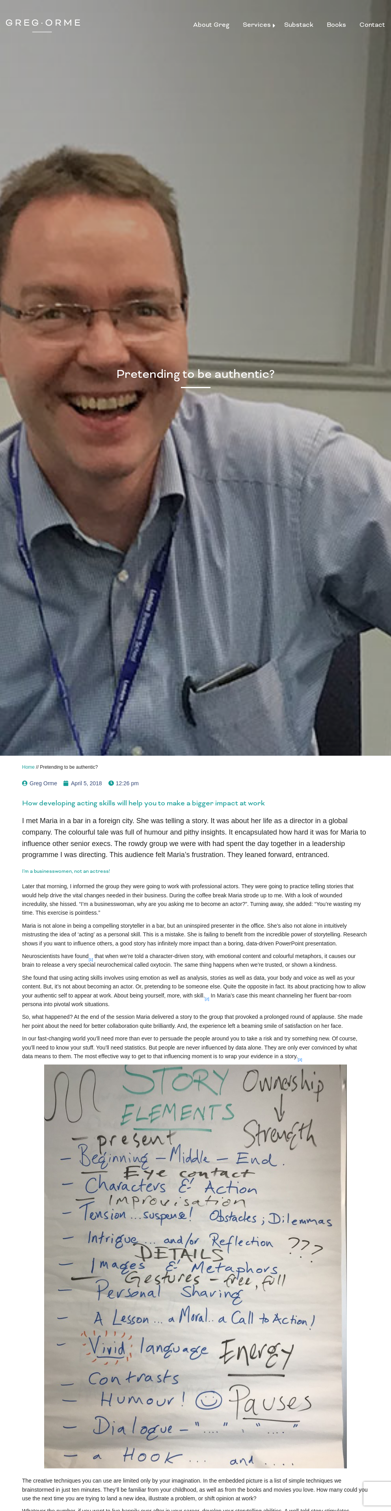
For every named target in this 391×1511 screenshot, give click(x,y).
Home (28, 767)
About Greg (211, 25)
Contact (372, 25)
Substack (298, 25)
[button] (91, 956)
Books (336, 25)
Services (257, 25)
